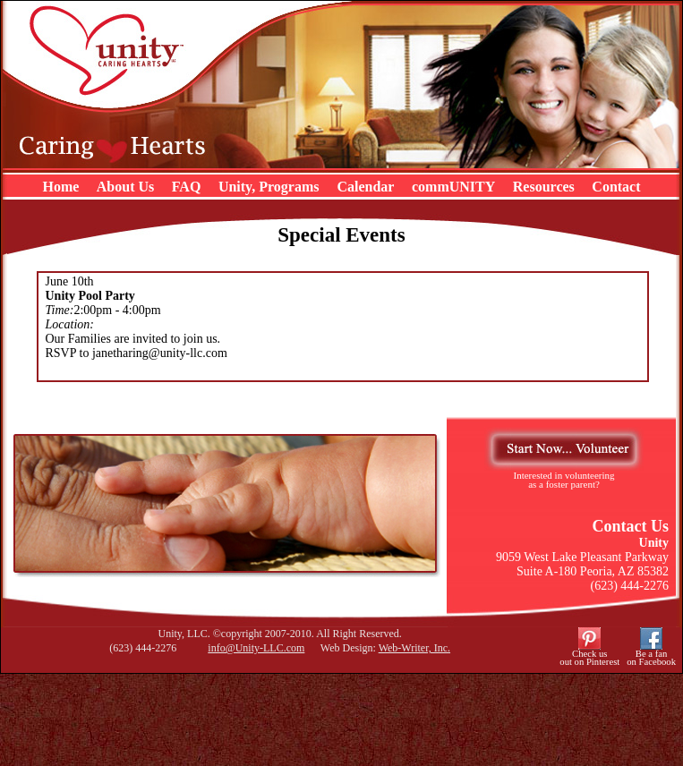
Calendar (365, 186)
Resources (544, 186)
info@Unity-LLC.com (256, 648)
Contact (616, 186)
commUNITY (453, 186)
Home (60, 186)
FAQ (186, 186)
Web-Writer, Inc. (414, 648)
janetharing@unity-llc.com (159, 353)
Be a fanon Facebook (651, 658)
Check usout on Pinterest (589, 658)
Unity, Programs (270, 186)
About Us (125, 186)
